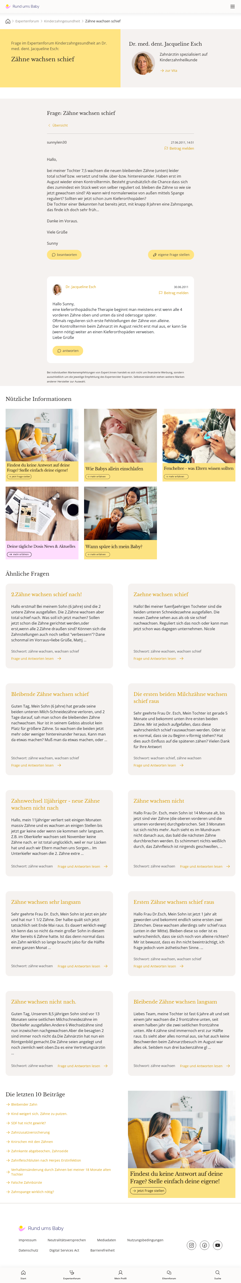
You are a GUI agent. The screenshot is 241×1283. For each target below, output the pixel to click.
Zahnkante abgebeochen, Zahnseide (39, 1151)
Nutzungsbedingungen (145, 1240)
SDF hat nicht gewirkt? (28, 1123)
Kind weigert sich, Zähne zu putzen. (39, 1113)
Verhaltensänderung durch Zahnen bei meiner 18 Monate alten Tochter (61, 1171)
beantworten (67, 254)
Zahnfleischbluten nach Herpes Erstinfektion (46, 1160)
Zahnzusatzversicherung (30, 1132)
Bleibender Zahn (24, 1104)
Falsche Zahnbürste (26, 1182)
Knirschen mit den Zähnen (32, 1141)
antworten (71, 350)
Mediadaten (106, 1240)
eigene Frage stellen (174, 254)
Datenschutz (28, 1250)
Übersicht (60, 125)
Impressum (27, 1240)
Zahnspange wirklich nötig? (32, 1192)
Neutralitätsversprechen (67, 1240)
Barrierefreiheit (102, 1250)
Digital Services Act (64, 1250)
